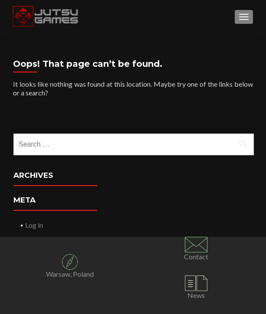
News (196, 295)
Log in (34, 225)
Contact (196, 256)
